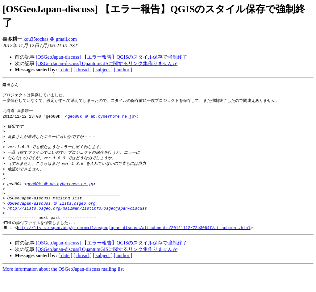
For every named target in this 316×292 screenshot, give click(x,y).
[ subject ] (103, 69)
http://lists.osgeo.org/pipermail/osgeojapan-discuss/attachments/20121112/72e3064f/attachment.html (134, 245)
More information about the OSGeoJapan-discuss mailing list (63, 286)
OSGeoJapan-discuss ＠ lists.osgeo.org (51, 216)
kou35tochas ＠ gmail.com (50, 39)
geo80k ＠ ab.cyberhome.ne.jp (101, 119)
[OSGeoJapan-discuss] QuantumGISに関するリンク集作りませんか (106, 63)
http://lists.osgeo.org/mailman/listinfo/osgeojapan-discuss (77, 222)
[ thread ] (82, 69)
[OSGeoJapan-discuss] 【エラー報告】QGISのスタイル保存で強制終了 (111, 57)
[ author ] (123, 69)
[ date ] (65, 69)
